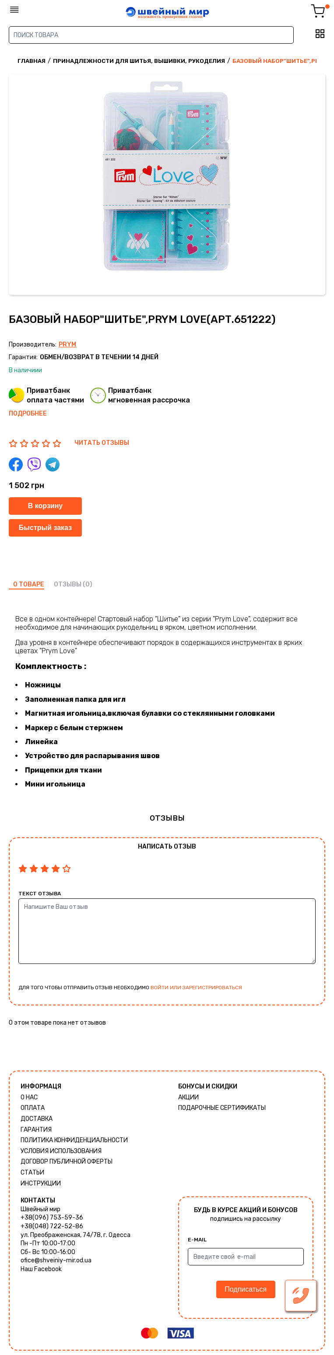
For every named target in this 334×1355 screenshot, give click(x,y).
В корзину (45, 505)
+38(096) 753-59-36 (52, 1217)
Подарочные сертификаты (222, 1108)
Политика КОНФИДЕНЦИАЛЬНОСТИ (74, 1140)
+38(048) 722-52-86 (52, 1226)
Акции (188, 1097)
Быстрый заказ (45, 527)
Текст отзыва (39, 894)
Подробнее (28, 413)
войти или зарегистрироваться (196, 987)
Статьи (32, 1172)
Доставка (37, 1119)
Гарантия (36, 1129)
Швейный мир (40, 1209)
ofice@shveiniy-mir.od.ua (56, 1260)
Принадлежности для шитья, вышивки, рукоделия (139, 61)
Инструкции (41, 1183)
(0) (87, 584)
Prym (67, 344)
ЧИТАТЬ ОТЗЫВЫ (101, 443)
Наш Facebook (41, 1269)
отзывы (67, 584)
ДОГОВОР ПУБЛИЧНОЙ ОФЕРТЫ (67, 1161)
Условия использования (61, 1151)
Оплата (33, 1108)
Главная (32, 61)
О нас (29, 1097)
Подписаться (246, 1289)
